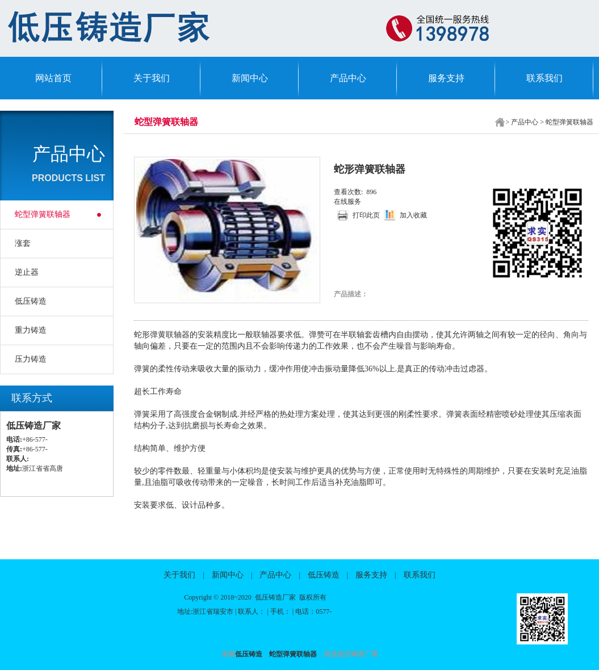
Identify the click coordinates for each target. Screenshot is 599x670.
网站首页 (53, 78)
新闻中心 (250, 78)
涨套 (23, 243)
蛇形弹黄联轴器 (162, 334)
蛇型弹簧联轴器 (42, 214)
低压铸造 (31, 301)
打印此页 (366, 215)
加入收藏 (413, 215)
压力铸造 (31, 359)
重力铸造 (31, 330)
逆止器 (27, 272)
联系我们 (544, 78)
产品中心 (348, 78)
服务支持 (446, 78)
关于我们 (151, 78)
